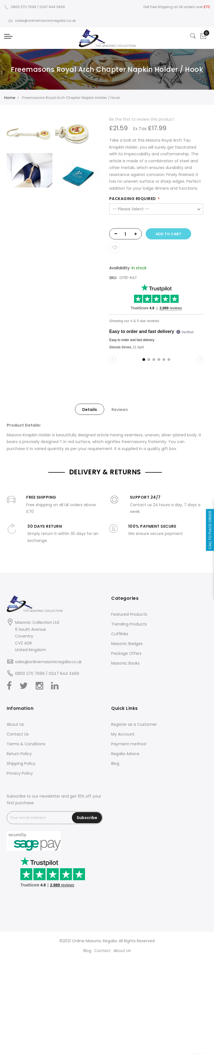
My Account (123, 734)
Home (9, 97)
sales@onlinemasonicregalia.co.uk (42, 20)
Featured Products (129, 614)
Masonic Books (125, 663)
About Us (15, 724)
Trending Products (129, 624)
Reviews (119, 409)
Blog (115, 763)
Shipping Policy (21, 763)
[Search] (193, 36)
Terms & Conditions (26, 744)
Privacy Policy (20, 773)
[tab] (89, 409)
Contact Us (18, 734)
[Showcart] (203, 36)
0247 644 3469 (52, 6)
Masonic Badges (127, 643)
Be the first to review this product (141, 119)
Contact (102, 950)
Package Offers (126, 653)
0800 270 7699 (20, 6)
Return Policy (19, 753)
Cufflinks (119, 634)
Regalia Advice (125, 753)
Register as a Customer (134, 724)
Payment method (128, 744)
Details (89, 409)
